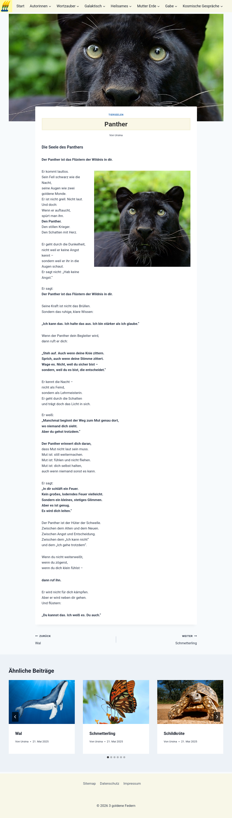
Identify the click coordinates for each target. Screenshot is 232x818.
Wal (74, 639)
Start (20, 6)
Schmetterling (158, 639)
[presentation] (42, 702)
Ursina (119, 135)
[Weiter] (217, 717)
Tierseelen (116, 114)
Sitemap (89, 783)
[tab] (108, 757)
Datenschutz (109, 783)
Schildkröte (174, 733)
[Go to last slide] (15, 717)
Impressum (132, 783)
